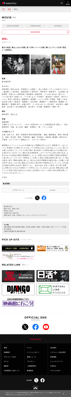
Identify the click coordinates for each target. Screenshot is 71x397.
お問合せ (53, 366)
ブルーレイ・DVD (10, 357)
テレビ (6, 361)
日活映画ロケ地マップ (11, 370)
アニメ (29, 348)
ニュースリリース (56, 361)
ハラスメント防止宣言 (58, 352)
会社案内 (53, 348)
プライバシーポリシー (16, 394)
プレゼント (31, 361)
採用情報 (53, 357)
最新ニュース (31, 357)
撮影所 (6, 366)
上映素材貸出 (31, 366)
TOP (3, 9)
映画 (9, 9)
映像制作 (7, 352)
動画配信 (30, 370)
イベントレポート (33, 352)
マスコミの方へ (55, 370)
